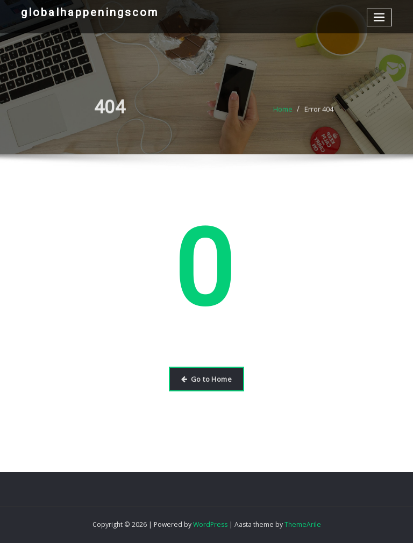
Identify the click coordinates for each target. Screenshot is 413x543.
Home (283, 113)
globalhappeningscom (90, 12)
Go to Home (206, 379)
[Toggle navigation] (380, 17)
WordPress (210, 524)
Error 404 (318, 113)
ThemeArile (302, 524)
